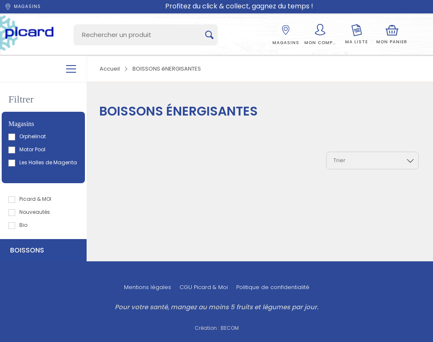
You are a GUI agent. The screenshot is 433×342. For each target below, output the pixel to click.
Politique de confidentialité (272, 287)
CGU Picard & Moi (204, 287)
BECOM (230, 327)
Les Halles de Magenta (43, 162)
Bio (18, 225)
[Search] (146, 34)
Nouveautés (29, 212)
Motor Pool (27, 149)
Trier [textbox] (339, 160)
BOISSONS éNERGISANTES (166, 69)
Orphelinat (27, 136)
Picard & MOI (30, 199)
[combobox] (372, 160)
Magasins (22, 6)
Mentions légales (147, 287)
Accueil (110, 69)
